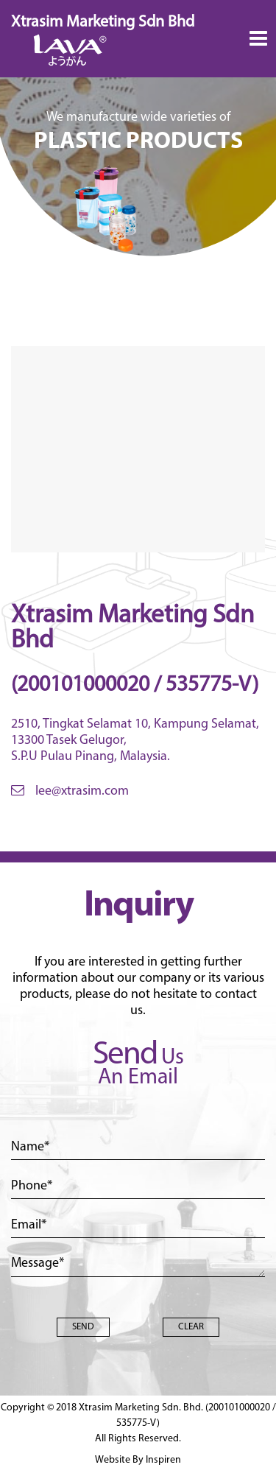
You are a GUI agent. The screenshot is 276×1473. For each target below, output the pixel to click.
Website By (138, 1460)
